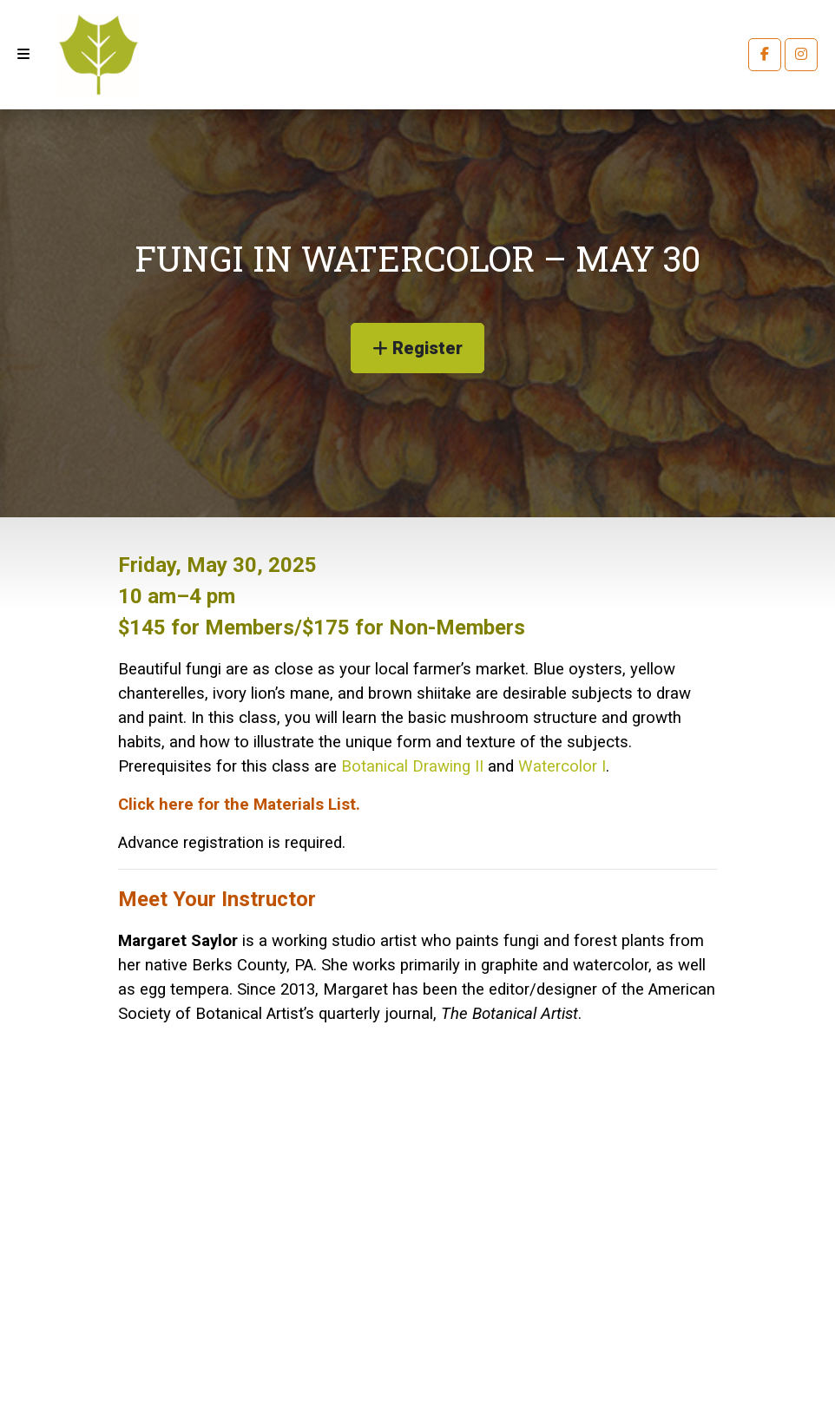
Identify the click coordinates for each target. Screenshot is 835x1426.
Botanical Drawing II (412, 766)
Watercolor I (562, 766)
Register (417, 348)
